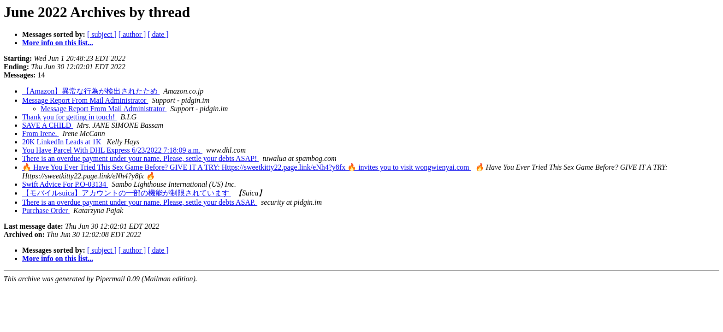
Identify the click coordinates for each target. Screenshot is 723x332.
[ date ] (158, 34)
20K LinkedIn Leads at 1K (62, 142)
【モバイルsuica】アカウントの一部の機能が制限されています (126, 193)
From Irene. (40, 133)
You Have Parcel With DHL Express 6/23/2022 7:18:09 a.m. (112, 150)
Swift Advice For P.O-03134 (65, 184)
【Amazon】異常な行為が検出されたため (91, 91)
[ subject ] (102, 34)
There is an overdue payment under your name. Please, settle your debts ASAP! (140, 158)
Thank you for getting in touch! (69, 117)
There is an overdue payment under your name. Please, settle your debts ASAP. (139, 202)
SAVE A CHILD (47, 125)
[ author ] (132, 34)
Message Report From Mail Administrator (85, 100)
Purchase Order (46, 210)
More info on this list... (57, 43)
